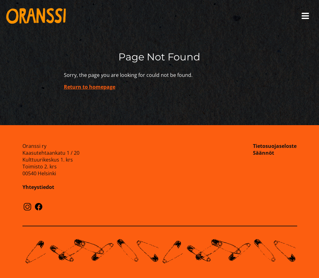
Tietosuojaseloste (275, 146)
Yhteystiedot (38, 187)
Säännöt (263, 152)
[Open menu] (305, 15)
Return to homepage (89, 86)
